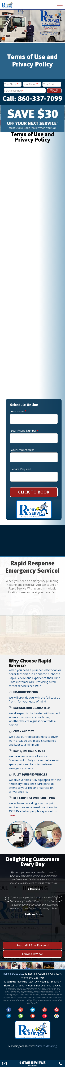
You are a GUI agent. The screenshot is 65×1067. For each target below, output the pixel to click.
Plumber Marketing (46, 1046)
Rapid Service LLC (13, 973)
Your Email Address (22, 450)
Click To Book (54, 90)
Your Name (11, 84)
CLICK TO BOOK (33, 492)
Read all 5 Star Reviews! (33, 945)
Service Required (13, 90)
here (12, 815)
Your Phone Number (24, 431)
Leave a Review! (32, 954)
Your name (18, 411)
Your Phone (31, 84)
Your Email (48, 84)
